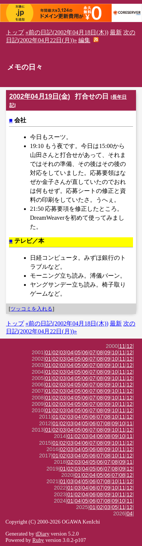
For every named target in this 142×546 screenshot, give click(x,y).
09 (107, 352)
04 (70, 352)
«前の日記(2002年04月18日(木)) (66, 32)
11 (122, 346)
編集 (84, 40)
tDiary (42, 534)
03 (63, 352)
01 (48, 352)
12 (130, 346)
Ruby (38, 540)
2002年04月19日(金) (39, 96)
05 (78, 352)
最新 (116, 32)
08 (100, 352)
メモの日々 (25, 67)
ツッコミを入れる (31, 309)
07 (93, 352)
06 (85, 352)
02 (55, 352)
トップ (15, 32)
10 (115, 352)
